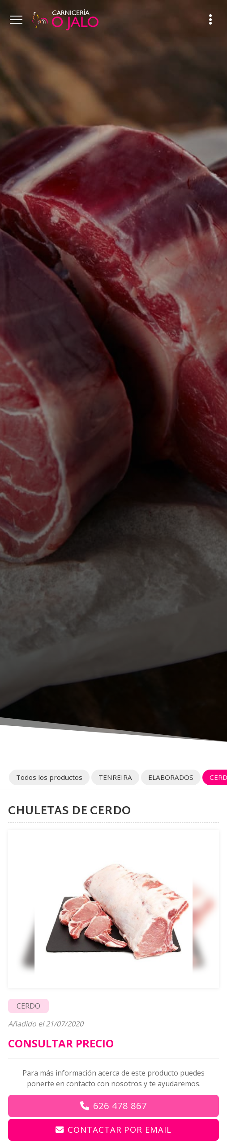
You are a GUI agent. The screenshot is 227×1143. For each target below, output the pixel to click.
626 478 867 (120, 1106)
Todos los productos (49, 777)
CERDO (28, 1006)
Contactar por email (119, 1129)
